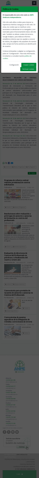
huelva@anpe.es (11, 407)
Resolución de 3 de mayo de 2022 (14, 136)
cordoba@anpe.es (11, 394)
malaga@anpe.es (11, 419)
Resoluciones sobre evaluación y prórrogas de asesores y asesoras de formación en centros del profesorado (18, 217)
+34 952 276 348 (10, 417)
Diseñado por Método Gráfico (24, 467)
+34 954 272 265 (10, 423)
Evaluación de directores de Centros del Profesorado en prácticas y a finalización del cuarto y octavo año (16, 256)
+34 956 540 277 (10, 386)
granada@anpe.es (12, 400)
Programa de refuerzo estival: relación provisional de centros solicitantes (17, 182)
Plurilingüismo (30, 17)
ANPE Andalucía (22, 454)
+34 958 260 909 (10, 399)
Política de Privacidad (12, 459)
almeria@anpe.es (11, 382)
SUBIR (19, 474)
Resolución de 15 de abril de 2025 (14, 84)
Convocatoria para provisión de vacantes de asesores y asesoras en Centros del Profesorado (18, 292)
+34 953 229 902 (10, 411)
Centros (6, 17)
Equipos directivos (19, 284)
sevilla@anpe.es (11, 425)
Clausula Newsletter (27, 464)
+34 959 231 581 (10, 405)
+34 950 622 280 (10, 380)
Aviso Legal (31, 462)
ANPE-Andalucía (31, 38)
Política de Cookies (28, 459)
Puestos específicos (19, 246)
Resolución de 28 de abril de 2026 (14, 44)
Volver (32, 19)
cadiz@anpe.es (10, 388)
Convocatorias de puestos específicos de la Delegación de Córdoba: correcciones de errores (18, 319)
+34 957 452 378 (10, 392)
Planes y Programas (17, 17)
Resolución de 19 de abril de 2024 (14, 101)
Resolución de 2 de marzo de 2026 (14, 61)
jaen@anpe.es (10, 413)
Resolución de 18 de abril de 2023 (14, 118)
